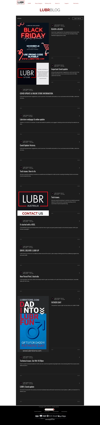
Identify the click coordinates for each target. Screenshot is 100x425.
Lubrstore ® (49, 406)
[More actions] (80, 25)
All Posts (19, 18)
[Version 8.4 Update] (49, 409)
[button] (69, 18)
